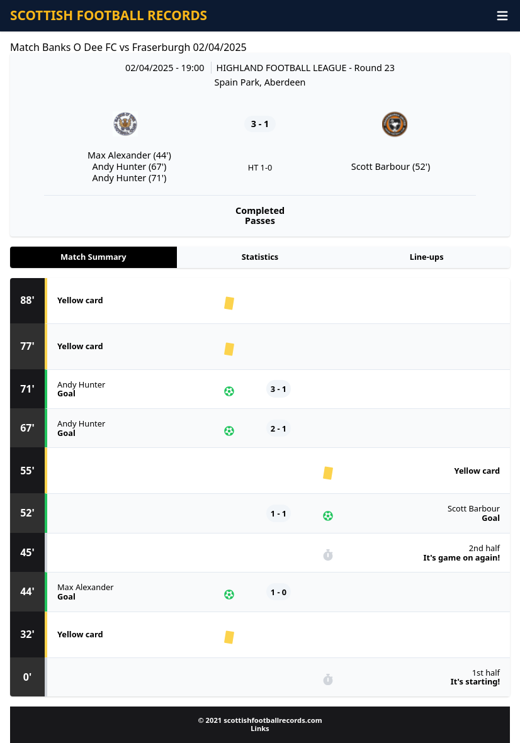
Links (260, 728)
